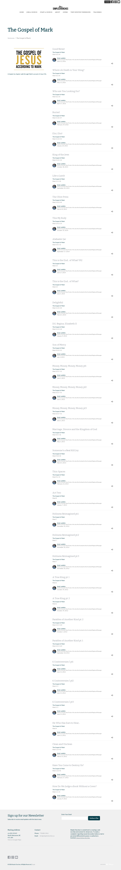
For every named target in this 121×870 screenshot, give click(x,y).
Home (22, 12)
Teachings (97, 12)
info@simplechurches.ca (47, 836)
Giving (65, 12)
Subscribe (94, 818)
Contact (107, 2)
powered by (106, 864)
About (57, 12)
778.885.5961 (44, 833)
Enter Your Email (66, 814)
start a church (46, 12)
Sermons (11, 38)
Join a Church (31, 12)
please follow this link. (83, 838)
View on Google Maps (14, 840)
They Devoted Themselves (81, 12)
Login (33, 864)
